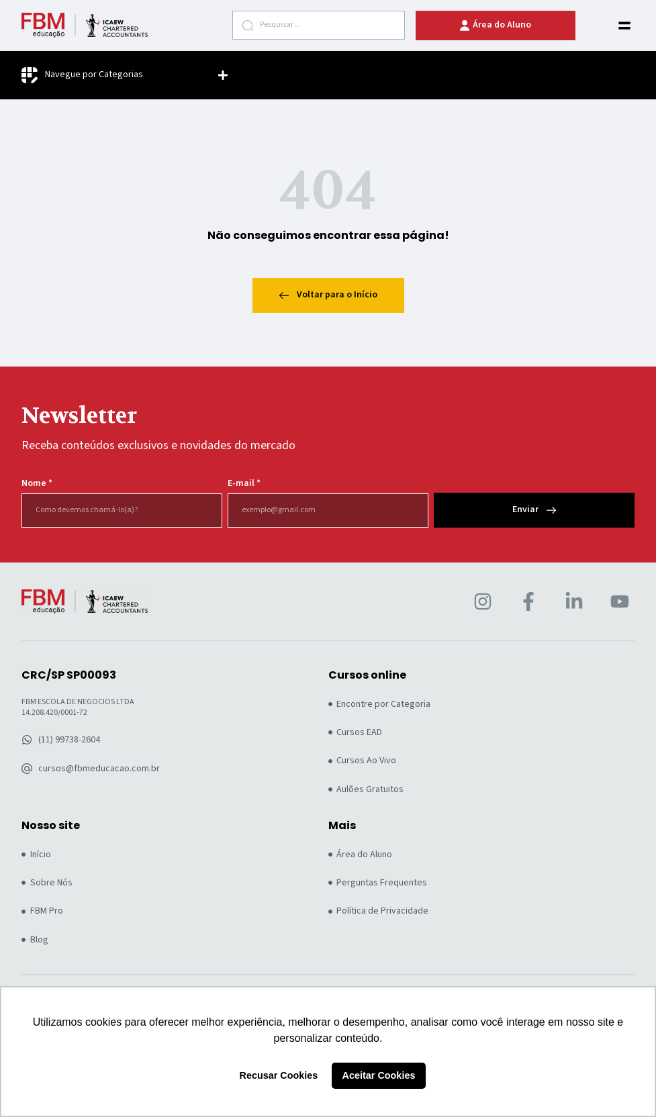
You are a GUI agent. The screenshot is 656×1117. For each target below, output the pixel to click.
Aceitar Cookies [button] (379, 1075)
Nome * (36, 483)
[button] (624, 25)
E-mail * (244, 483)
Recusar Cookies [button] (279, 1075)
